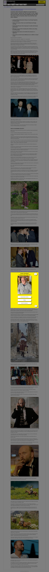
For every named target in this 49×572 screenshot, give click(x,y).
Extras (21, 4)
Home (5, 4)
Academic (13, 4)
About (9, 4)
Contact (25, 4)
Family (17, 4)
